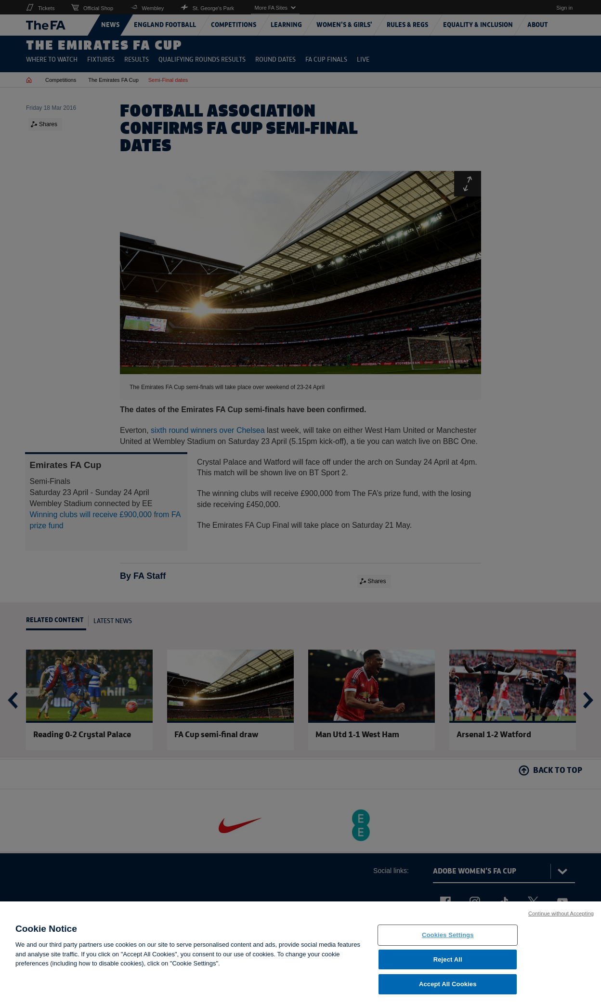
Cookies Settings (448, 935)
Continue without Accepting (561, 913)
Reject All (447, 959)
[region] (300, 952)
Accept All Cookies (448, 984)
